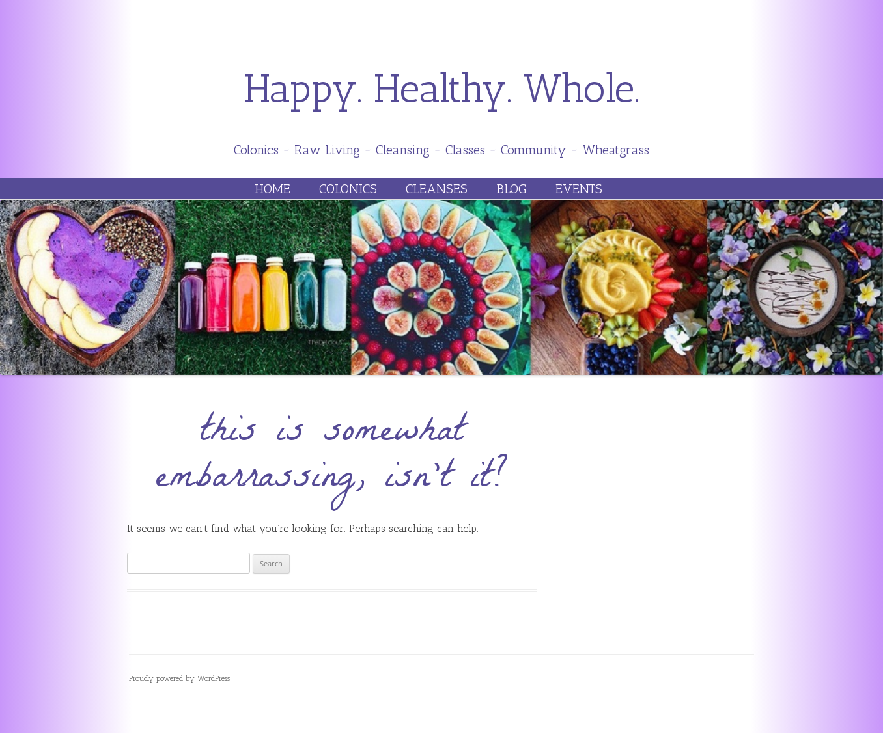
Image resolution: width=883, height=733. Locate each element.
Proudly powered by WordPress (179, 678)
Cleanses (437, 189)
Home (272, 189)
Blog (511, 189)
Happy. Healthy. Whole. (441, 88)
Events (578, 189)
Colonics (348, 189)
